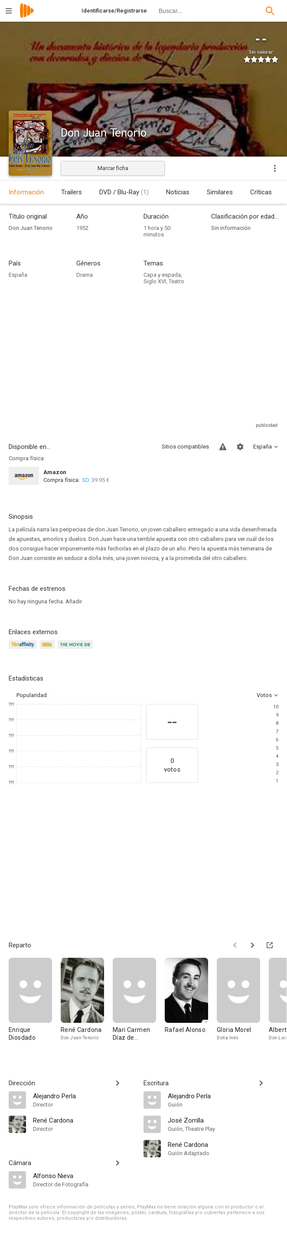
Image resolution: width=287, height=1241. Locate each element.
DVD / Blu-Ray (124, 192)
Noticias (177, 192)
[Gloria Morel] (243, 1003)
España (18, 275)
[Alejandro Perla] (84, 1095)
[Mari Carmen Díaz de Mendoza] (139, 1003)
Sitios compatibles (185, 446)
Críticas (261, 192)
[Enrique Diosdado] (35, 1003)
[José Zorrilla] (223, 1120)
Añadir (73, 601)
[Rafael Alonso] (191, 1003)
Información (26, 192)
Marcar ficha (113, 168)
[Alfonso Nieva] (84, 1175)
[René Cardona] (87, 1003)
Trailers (71, 192)
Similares (220, 192)
